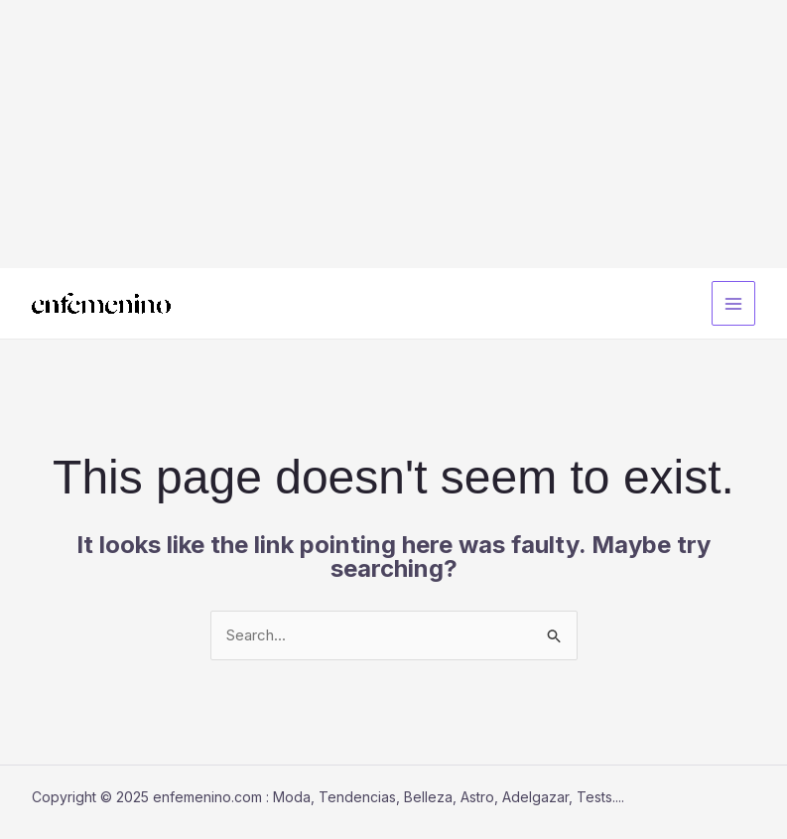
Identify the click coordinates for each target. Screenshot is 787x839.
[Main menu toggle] (734, 303)
